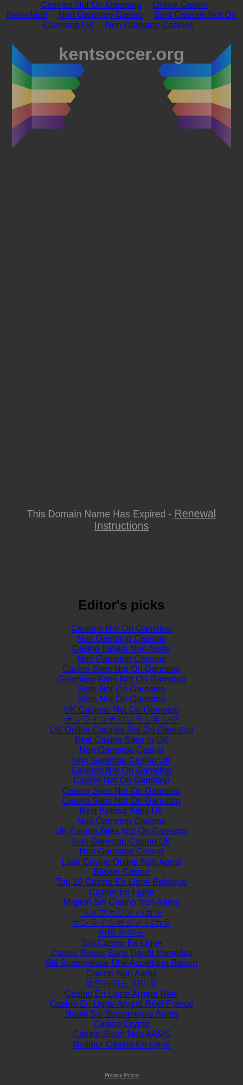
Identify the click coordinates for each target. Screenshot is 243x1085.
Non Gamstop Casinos (149, 25)
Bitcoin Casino (121, 871)
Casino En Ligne (121, 892)
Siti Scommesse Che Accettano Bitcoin (121, 963)
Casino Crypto (121, 1024)
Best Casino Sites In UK (122, 740)
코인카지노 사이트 (121, 983)
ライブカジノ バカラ (121, 912)
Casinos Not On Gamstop (121, 628)
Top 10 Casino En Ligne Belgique (121, 881)
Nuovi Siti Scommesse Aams (121, 1013)
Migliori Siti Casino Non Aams (121, 902)
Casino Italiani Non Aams (121, 648)
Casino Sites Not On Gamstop (121, 669)
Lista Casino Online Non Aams (122, 862)
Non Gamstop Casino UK (121, 760)
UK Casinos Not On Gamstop (121, 709)
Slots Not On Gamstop (121, 689)
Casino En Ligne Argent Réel (121, 993)
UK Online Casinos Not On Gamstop (121, 729)
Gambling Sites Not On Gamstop (121, 679)
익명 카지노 (121, 932)
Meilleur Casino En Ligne (121, 1044)
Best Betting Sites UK (122, 811)
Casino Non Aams (121, 973)
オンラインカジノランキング (121, 719)
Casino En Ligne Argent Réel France (121, 1003)
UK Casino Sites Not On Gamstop (121, 831)
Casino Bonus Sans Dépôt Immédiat (121, 953)
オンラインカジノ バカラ (121, 922)
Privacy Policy (121, 1075)
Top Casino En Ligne (121, 943)
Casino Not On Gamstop (121, 780)
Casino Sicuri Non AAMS (122, 1034)
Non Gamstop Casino (101, 14)
